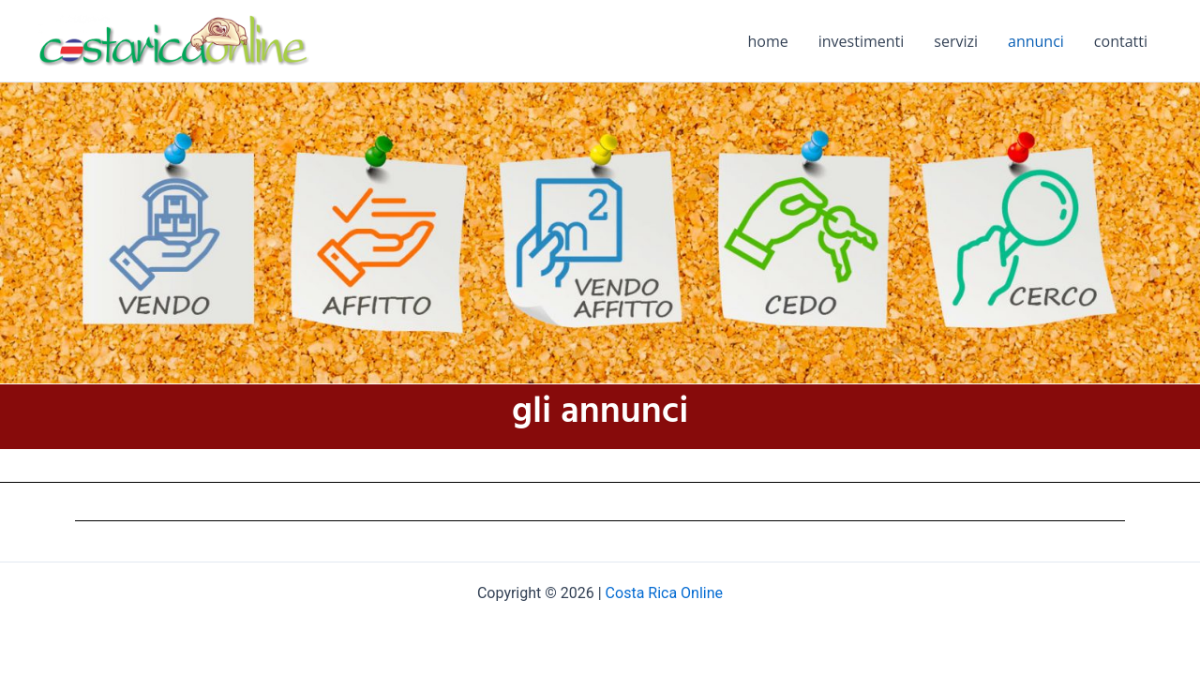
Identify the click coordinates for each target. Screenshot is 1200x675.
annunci (1036, 41)
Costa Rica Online (664, 593)
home (768, 41)
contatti (1121, 41)
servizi (956, 41)
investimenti (861, 41)
